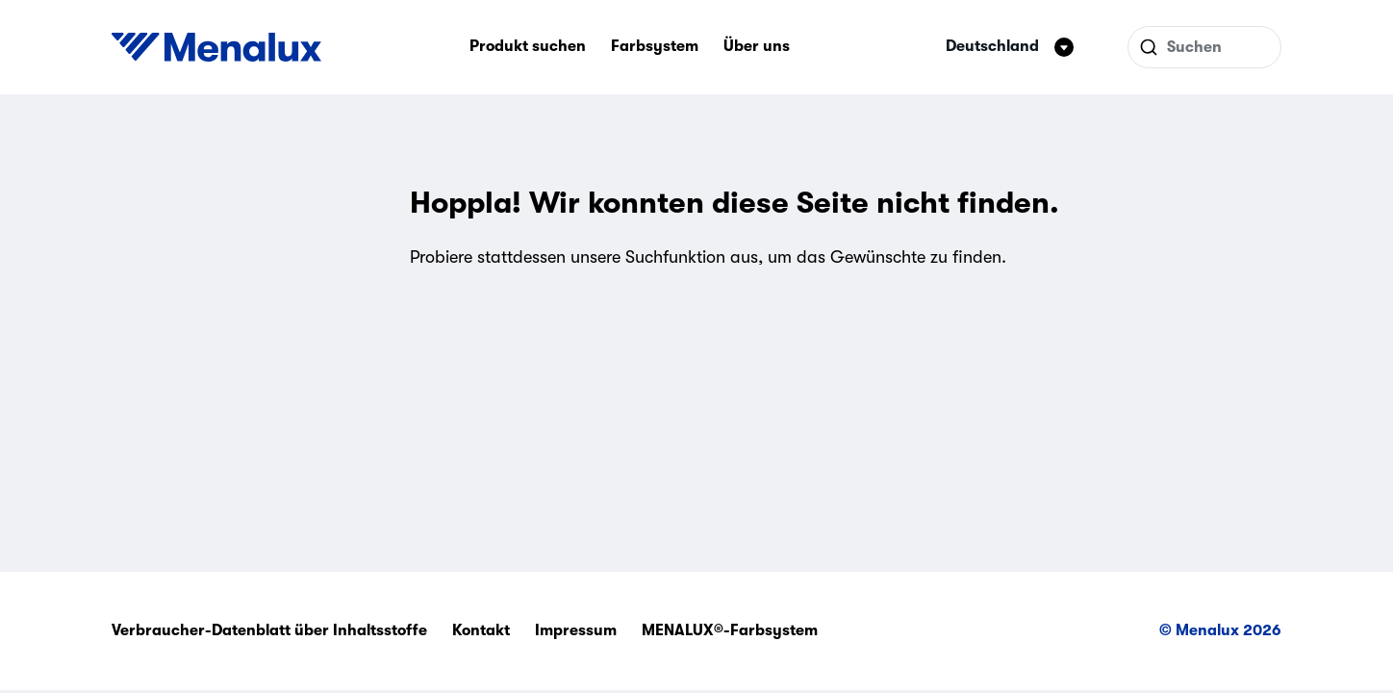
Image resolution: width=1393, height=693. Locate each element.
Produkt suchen (527, 46)
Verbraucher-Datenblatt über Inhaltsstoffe (269, 630)
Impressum (576, 630)
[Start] (216, 47)
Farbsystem (654, 46)
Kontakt (481, 630)
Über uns (756, 46)
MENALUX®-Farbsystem (730, 630)
